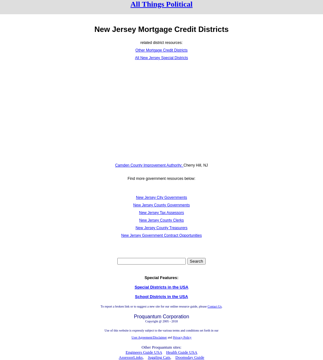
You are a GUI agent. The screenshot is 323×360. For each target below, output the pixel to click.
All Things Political (162, 4)
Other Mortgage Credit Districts (161, 50)
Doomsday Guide (189, 357)
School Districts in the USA (161, 296)
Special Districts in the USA (162, 287)
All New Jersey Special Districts (161, 58)
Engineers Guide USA (144, 352)
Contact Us (215, 306)
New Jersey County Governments (161, 205)
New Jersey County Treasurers (162, 228)
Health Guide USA (181, 352)
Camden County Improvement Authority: (149, 165)
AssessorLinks (131, 357)
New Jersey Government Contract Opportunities (161, 235)
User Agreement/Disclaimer (149, 337)
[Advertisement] (161, 111)
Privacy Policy (182, 337)
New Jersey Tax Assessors (161, 213)
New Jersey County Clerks (161, 220)
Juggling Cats (159, 357)
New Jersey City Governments (161, 197)
